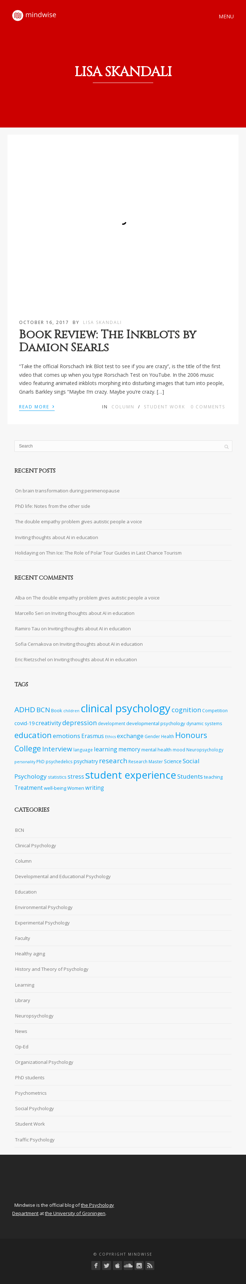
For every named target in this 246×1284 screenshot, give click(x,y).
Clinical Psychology (35, 845)
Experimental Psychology (42, 922)
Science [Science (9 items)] (173, 761)
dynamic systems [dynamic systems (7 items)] (204, 723)
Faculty (22, 938)
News (21, 1031)
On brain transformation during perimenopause (67, 490)
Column (123, 407)
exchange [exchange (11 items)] (130, 736)
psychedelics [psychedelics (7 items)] (59, 761)
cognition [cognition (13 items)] (186, 709)
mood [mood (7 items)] (179, 749)
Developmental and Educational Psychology (63, 876)
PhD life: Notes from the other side (52, 506)
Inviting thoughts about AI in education (56, 537)
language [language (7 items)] (83, 749)
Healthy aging (30, 953)
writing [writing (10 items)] (94, 788)
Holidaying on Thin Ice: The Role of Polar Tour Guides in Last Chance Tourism (98, 553)
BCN (19, 830)
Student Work (164, 407)
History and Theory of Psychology (51, 969)
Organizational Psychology (44, 1062)
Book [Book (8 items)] (56, 710)
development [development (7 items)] (111, 723)
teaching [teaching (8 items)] (213, 777)
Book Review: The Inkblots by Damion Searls (107, 341)
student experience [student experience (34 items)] (130, 775)
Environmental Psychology (44, 907)
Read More (37, 406)
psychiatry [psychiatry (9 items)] (86, 761)
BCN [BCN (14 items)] (43, 709)
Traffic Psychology (35, 1139)
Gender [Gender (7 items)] (152, 736)
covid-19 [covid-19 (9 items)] (24, 723)
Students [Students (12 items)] (190, 776)
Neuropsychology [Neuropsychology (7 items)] (204, 749)
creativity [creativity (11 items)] (48, 723)
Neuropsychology (34, 1015)
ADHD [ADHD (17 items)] (24, 709)
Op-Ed (21, 1046)
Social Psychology (34, 1108)
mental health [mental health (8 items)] (156, 749)
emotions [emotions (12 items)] (66, 736)
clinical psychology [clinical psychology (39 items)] (125, 708)
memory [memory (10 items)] (129, 749)
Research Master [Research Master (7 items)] (145, 761)
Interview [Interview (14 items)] (57, 749)
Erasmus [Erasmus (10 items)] (92, 736)
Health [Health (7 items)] (167, 736)
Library (22, 1000)
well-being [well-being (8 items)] (55, 788)
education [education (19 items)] (33, 735)
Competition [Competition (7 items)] (215, 710)
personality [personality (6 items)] (24, 761)
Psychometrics (31, 1093)
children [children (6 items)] (71, 710)
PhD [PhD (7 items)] (40, 761)
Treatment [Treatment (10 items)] (28, 788)
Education (26, 892)
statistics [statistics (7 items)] (57, 777)
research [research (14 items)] (113, 760)
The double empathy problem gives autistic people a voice (78, 521)
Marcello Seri (29, 613)
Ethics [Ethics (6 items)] (110, 736)
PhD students (30, 1077)
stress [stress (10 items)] (76, 776)
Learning (24, 985)
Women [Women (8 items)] (75, 788)
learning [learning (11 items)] (105, 749)
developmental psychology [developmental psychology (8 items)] (155, 723)
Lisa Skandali (102, 322)
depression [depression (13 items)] (79, 722)
